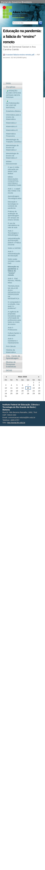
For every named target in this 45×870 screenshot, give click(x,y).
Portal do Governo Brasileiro (16, 1)
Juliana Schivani (21, 12)
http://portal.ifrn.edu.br (16, 423)
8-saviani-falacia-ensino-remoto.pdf (19, 55)
